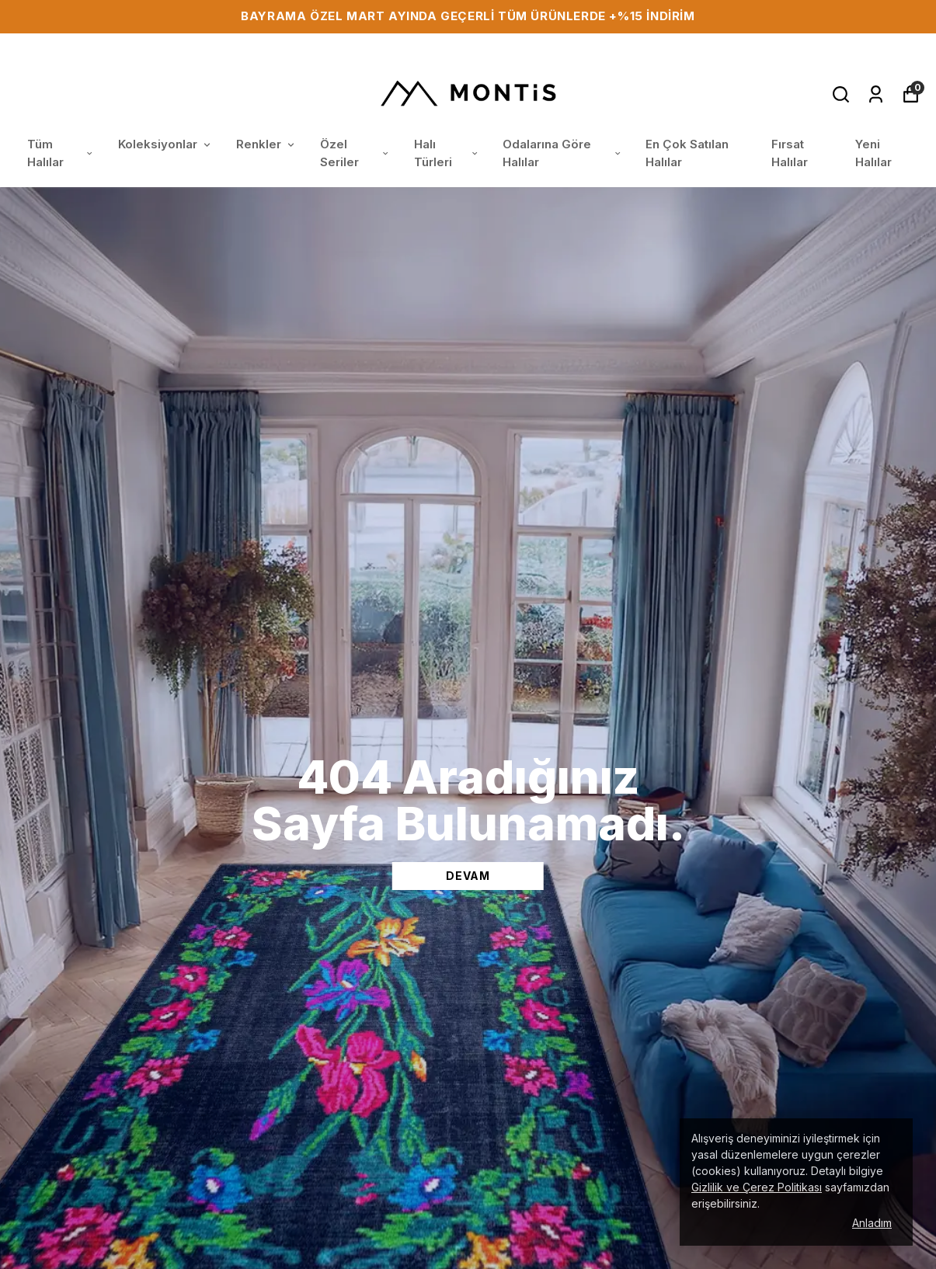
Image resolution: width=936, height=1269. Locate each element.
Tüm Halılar (61, 153)
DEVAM (468, 875)
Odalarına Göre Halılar (562, 153)
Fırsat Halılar (789, 153)
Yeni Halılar (873, 153)
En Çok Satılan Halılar (687, 153)
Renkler (266, 144)
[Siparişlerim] (876, 94)
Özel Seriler (355, 153)
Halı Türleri (446, 153)
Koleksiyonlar (165, 144)
